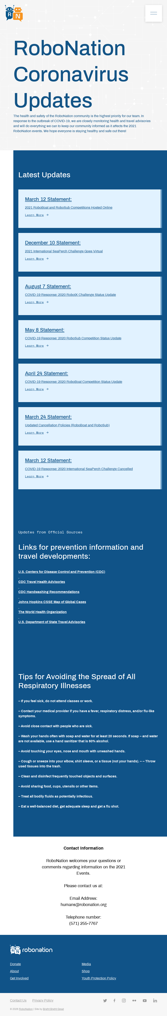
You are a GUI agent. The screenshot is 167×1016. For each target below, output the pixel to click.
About (14, 971)
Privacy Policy (42, 1000)
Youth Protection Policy (99, 978)
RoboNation (26, 1009)
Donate (15, 964)
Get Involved (19, 978)
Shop (86, 971)
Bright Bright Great (53, 1009)
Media (86, 964)
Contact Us (18, 1000)
